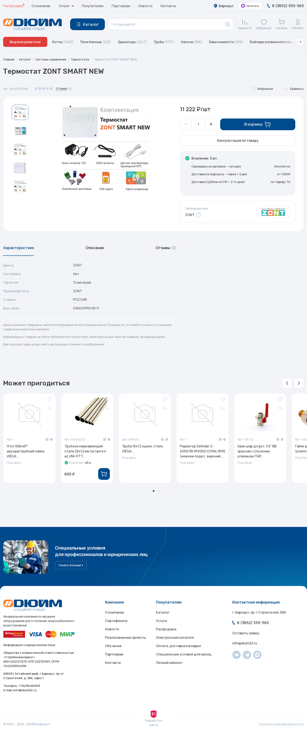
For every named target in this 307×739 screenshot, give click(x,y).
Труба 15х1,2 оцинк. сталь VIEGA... (142, 449)
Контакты (168, 6)
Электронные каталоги (175, 637)
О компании (41, 6)
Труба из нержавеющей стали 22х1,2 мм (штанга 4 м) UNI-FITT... (85, 451)
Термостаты (80, 59)
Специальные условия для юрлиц (184, 654)
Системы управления (50, 59)
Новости (145, 6)
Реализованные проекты (125, 637)
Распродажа (13, 6)
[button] (300, 42)
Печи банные (95, 42)
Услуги (161, 621)
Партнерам (121, 6)
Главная (8, 59)
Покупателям (92, 6)
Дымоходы (132, 42)
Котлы (63, 42)
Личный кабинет (169, 662)
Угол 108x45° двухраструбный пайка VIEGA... (25, 451)
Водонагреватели (25, 42)
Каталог (25, 59)
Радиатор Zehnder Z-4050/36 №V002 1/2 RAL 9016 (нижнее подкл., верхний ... (202, 451)
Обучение (113, 646)
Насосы (192, 42)
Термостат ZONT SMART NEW (115, 59)
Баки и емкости (226, 42)
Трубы (164, 42)
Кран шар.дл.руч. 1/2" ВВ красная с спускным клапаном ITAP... (257, 451)
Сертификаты (116, 621)
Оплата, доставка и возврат (178, 646)
